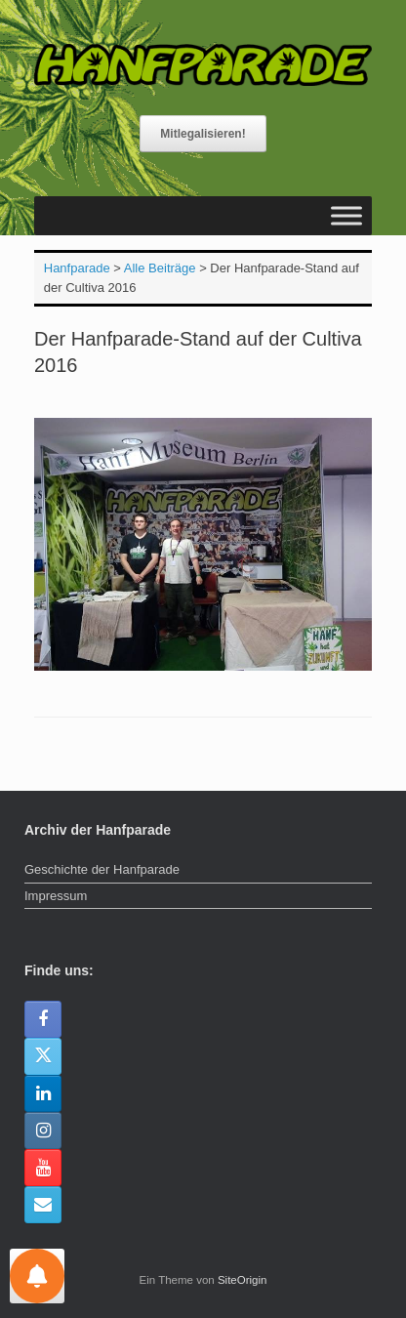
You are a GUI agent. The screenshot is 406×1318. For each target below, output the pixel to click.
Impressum (55, 895)
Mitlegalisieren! (202, 134)
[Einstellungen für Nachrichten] (37, 1276)
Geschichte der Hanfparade (102, 869)
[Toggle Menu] (346, 215)
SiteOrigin (242, 1280)
